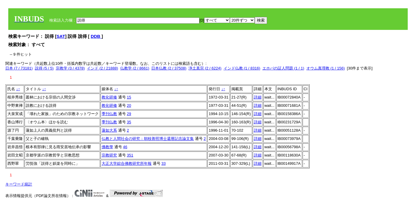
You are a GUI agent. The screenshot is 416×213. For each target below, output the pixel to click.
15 (129, 97)
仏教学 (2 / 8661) (134, 68)
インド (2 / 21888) (102, 68)
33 (163, 163)
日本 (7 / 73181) (19, 68)
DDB (96, 36)
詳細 (257, 97)
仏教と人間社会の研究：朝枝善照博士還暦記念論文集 (148, 138)
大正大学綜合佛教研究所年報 (127, 163)
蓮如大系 (109, 130)
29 (129, 114)
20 (129, 105)
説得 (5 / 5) (44, 68)
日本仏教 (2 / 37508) (168, 68)
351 (130, 155)
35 (129, 122)
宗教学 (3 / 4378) (70, 68)
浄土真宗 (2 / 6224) (204, 68)
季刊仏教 (109, 114)
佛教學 (107, 147)
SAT (60, 36)
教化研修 (109, 97)
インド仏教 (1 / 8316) (242, 68)
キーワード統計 (18, 184)
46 (125, 147)
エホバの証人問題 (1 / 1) (283, 68)
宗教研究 (109, 155)
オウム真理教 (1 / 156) (325, 68)
